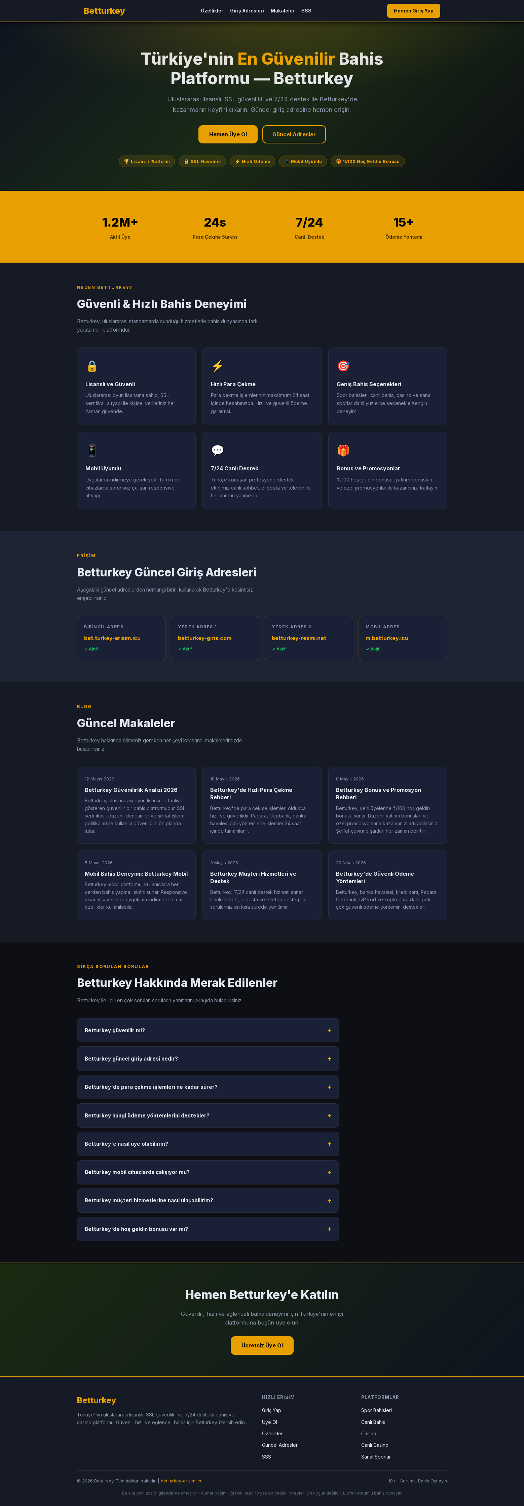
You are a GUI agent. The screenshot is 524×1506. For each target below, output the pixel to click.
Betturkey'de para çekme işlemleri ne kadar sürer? (151, 1087)
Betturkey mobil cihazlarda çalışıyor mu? (137, 1172)
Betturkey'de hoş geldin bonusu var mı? (136, 1229)
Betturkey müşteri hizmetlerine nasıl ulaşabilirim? (149, 1200)
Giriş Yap (271, 1410)
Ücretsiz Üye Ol (262, 1345)
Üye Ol (269, 1422)
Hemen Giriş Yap (414, 10)
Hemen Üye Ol (228, 134)
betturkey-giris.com (204, 638)
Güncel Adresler (294, 134)
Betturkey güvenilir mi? (115, 1030)
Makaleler (283, 10)
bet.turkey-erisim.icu (112, 638)
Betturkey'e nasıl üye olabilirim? (126, 1144)
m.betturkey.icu (387, 638)
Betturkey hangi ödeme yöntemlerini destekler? (147, 1115)
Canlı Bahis (373, 1422)
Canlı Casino (374, 1445)
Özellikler (212, 10)
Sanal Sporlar (376, 1457)
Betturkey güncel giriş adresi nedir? (131, 1059)
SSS (306, 10)
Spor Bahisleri (376, 1410)
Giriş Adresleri (247, 10)
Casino (368, 1433)
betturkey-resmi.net (299, 638)
